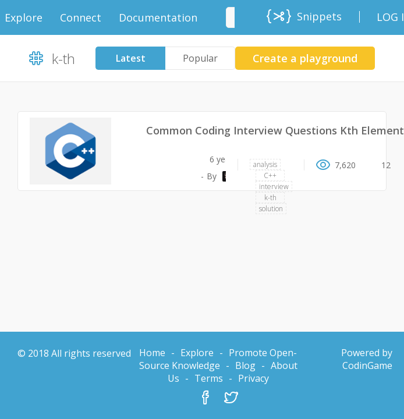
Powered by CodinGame (366, 359)
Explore (197, 352)
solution (271, 209)
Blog (245, 365)
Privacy (253, 378)
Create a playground (305, 58)
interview (274, 186)
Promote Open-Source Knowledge (218, 359)
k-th (270, 198)
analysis (265, 164)
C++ (270, 175)
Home (152, 352)
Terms (208, 378)
